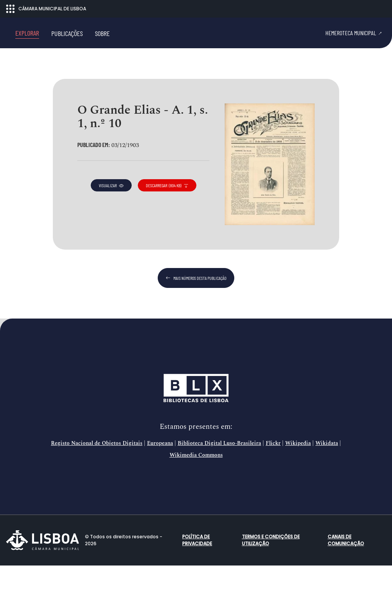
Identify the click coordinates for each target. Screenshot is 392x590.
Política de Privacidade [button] (197, 564)
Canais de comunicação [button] (346, 564)
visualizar (111, 209)
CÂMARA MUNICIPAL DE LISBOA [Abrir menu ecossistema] (46, 9)
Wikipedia (298, 468)
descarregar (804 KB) (167, 209)
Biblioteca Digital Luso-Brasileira (219, 468)
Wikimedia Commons (196, 480)
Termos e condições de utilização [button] (271, 564)
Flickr (273, 468)
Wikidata (326, 468)
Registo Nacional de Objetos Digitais (96, 468)
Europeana (160, 468)
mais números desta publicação (196, 302)
